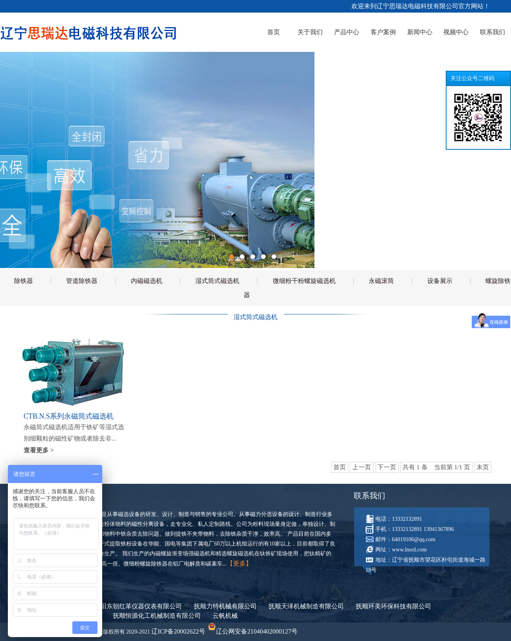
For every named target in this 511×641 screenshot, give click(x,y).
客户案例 (383, 32)
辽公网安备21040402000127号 (253, 631)
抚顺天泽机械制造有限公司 (306, 606)
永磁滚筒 (381, 280)
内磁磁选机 (146, 280)
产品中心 (346, 32)
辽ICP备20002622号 (178, 631)
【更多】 (239, 563)
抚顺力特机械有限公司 (225, 606)
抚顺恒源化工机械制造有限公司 (157, 615)
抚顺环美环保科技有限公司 (393, 606)
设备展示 (439, 280)
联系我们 (492, 32)
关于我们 (310, 32)
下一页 (386, 467)
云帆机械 (225, 615)
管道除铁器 (81, 280)
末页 (482, 467)
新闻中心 (419, 32)
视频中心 (456, 32)
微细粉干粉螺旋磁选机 (304, 280)
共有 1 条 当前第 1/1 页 (436, 467)
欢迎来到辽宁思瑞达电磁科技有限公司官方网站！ (421, 6)
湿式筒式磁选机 (217, 280)
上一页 (361, 467)
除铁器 (23, 280)
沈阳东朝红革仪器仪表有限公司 (138, 606)
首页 (273, 32)
